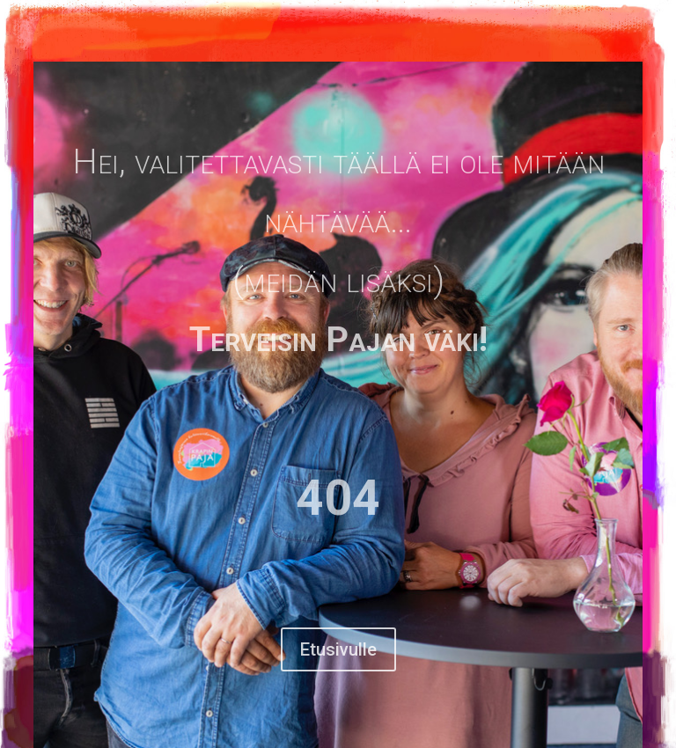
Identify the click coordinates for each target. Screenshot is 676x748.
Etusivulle (338, 649)
